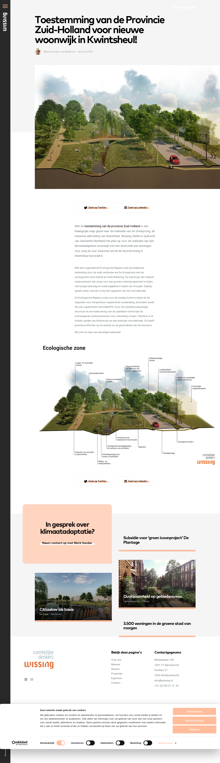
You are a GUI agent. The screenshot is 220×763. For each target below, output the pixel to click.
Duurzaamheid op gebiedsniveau (152, 596)
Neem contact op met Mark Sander (67, 542)
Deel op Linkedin (137, 207)
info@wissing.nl (163, 680)
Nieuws (115, 668)
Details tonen (165, 757)
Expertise (116, 678)
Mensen (115, 664)
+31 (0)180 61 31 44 (166, 685)
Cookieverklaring (50, 708)
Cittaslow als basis (57, 609)
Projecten (116, 673)
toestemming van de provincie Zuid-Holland (112, 226)
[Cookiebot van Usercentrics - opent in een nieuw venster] (19, 757)
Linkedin (25, 679)
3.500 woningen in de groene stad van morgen (157, 625)
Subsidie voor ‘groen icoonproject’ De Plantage (156, 540)
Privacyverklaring (32, 708)
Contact (115, 682)
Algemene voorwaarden (70, 708)
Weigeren (194, 743)
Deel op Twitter (97, 207)
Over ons (116, 659)
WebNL (118, 708)
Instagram (32, 679)
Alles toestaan (194, 725)
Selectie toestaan (194, 734)
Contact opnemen (184, 7)
